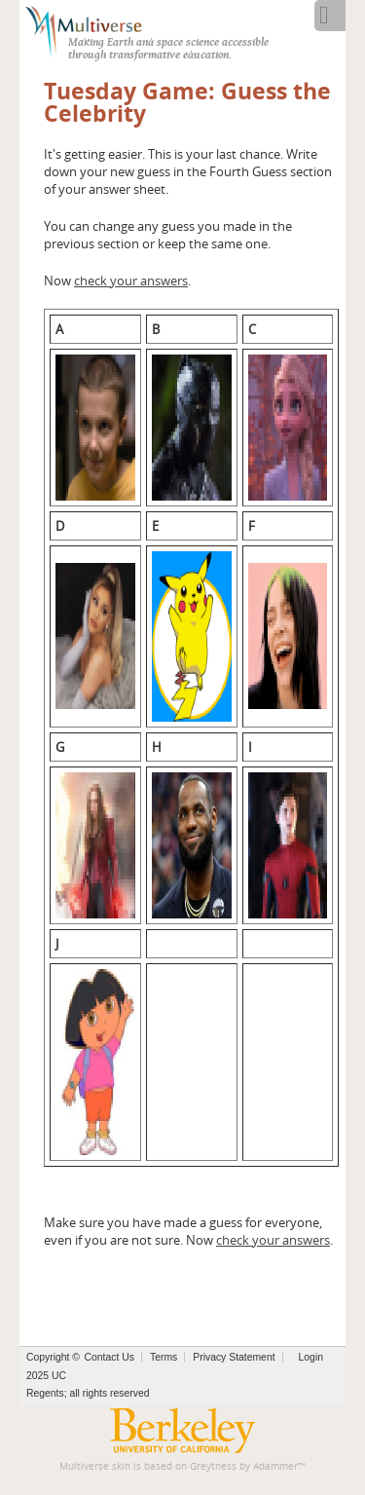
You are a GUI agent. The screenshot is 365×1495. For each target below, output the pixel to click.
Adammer (275, 1466)
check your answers (131, 280)
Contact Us (109, 1357)
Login (311, 1357)
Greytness (213, 1466)
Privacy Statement (233, 1357)
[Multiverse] (93, 29)
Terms (163, 1357)
